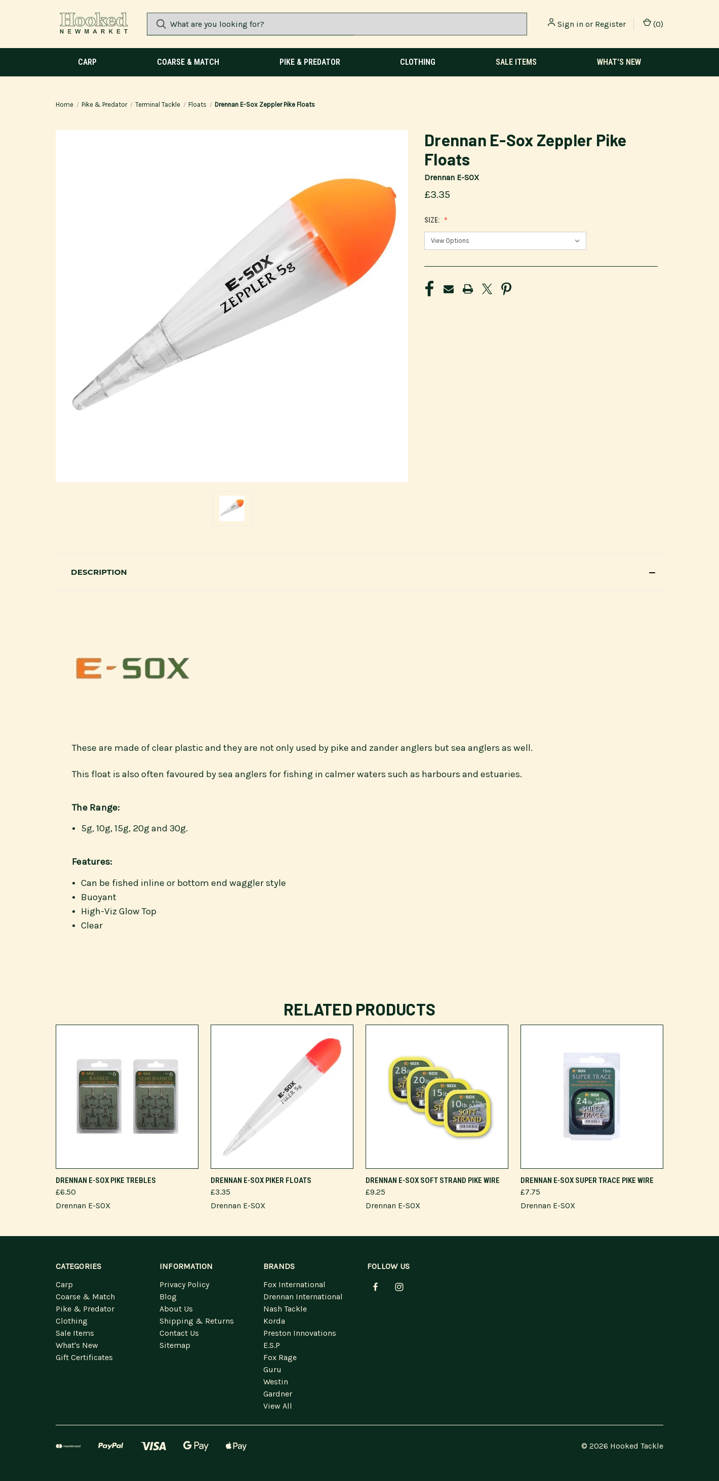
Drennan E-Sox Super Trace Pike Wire (587, 1180)
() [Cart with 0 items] (653, 23)
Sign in (570, 24)
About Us (176, 1309)
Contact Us (179, 1333)
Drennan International (303, 1296)
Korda (274, 1321)
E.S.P (271, 1345)
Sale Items (516, 62)
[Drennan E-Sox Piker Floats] (282, 1097)
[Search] (161, 24)
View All (277, 1406)
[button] (359, 572)
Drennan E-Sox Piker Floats (261, 1180)
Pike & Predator (309, 62)
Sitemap (174, 1345)
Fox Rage (280, 1357)
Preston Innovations (299, 1333)
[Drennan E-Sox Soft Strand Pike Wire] (437, 1097)
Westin (275, 1381)
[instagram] (399, 1287)
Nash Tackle (285, 1309)
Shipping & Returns (196, 1321)
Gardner (277, 1394)
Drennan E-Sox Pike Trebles (106, 1180)
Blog (168, 1296)
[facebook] (375, 1287)
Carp (87, 62)
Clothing (417, 62)
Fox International (294, 1284)
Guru (272, 1369)
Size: (432, 220)
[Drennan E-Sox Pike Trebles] (127, 1097)
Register (610, 24)
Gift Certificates (84, 1357)
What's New (619, 62)
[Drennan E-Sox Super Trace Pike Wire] (592, 1097)
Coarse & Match (188, 62)
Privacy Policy (184, 1284)
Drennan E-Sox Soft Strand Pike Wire (433, 1180)
